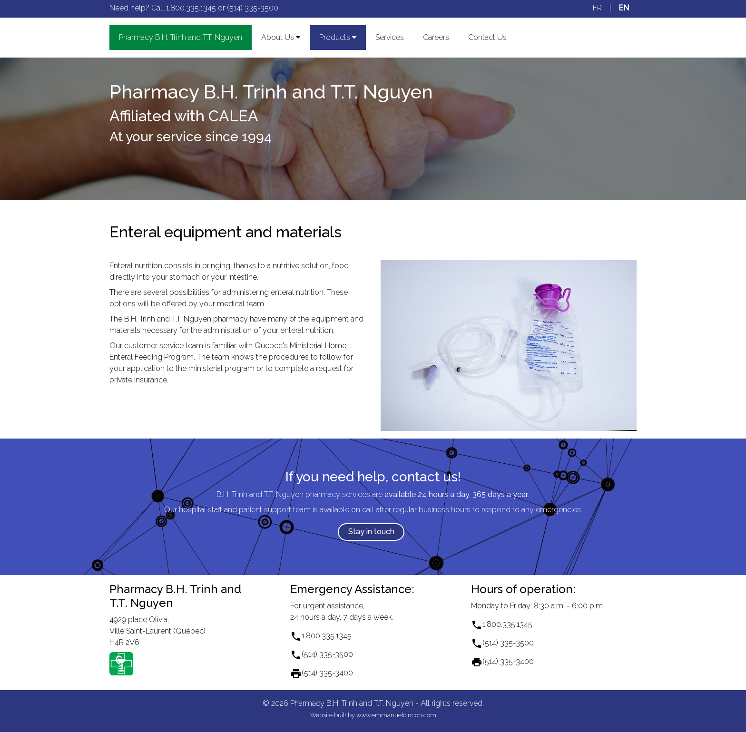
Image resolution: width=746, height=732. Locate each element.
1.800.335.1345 (191, 7)
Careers (436, 37)
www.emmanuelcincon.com (396, 715)
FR (597, 7)
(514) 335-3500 (252, 7)
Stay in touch (371, 531)
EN (623, 7)
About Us (280, 37)
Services (389, 37)
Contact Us (487, 37)
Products (337, 37)
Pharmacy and (180, 37)
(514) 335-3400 (327, 672)
